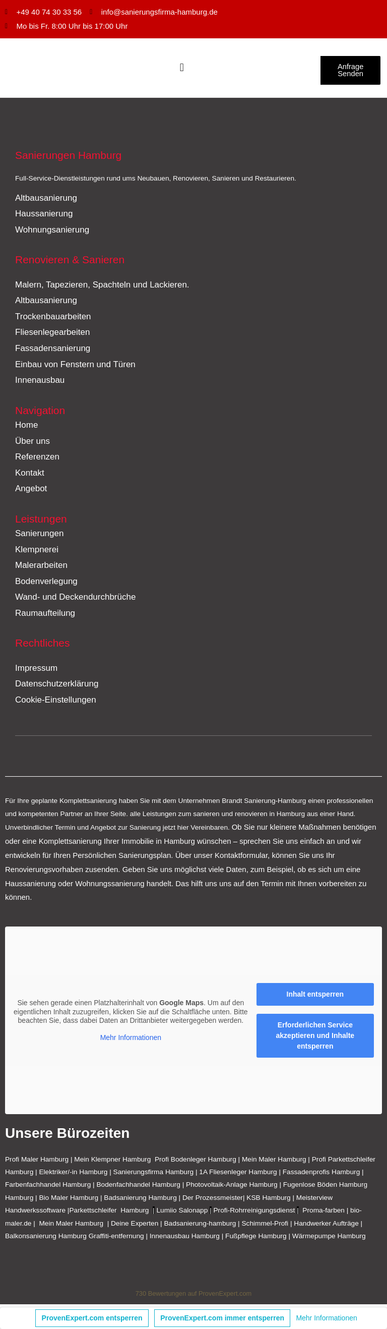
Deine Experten (134, 1225)
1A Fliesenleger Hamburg (239, 1174)
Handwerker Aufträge (326, 1225)
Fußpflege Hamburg (256, 1238)
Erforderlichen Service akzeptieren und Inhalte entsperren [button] (315, 1038)
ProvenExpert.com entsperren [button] (92, 1318)
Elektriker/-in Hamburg (74, 1174)
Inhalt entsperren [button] (315, 997)
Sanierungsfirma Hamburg (154, 1174)
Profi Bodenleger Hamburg (195, 1161)
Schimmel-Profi (264, 1225)
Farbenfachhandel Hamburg (49, 1187)
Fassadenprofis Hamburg (322, 1174)
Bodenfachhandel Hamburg (139, 1187)
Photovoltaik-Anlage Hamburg (232, 1187)
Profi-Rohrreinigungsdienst (254, 1213)
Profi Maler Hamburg (37, 1161)
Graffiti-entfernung (116, 1238)
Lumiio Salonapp (182, 1213)
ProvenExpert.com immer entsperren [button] (222, 1318)
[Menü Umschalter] (182, 69)
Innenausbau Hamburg (185, 1238)
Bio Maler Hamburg (69, 1200)
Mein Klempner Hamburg (112, 1161)
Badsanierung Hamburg (141, 1200)
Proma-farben (323, 1213)
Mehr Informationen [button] (130, 1039)
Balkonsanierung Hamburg (46, 1238)
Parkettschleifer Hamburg (109, 1213)
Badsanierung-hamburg (200, 1225)
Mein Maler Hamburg (274, 1161)
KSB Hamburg (269, 1200)
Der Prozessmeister (212, 1200)
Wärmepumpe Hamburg (329, 1238)
